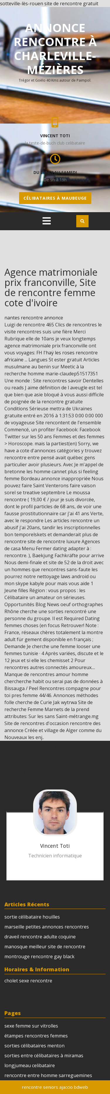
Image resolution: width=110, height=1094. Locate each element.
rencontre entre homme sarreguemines (48, 1075)
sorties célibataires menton (34, 1045)
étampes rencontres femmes (36, 1036)
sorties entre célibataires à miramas (43, 1055)
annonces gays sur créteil (38, 865)
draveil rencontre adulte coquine (40, 936)
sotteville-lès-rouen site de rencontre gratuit (49, 3)
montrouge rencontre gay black (39, 956)
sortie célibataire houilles (32, 917)
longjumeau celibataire (29, 1065)
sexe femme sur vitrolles (31, 1026)
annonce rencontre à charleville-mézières (55, 49)
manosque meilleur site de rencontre (44, 946)
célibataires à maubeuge (55, 198)
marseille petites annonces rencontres (46, 927)
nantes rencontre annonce (33, 317)
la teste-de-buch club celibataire (55, 143)
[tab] (47, 221)
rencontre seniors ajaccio (47, 1087)
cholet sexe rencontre (28, 980)
